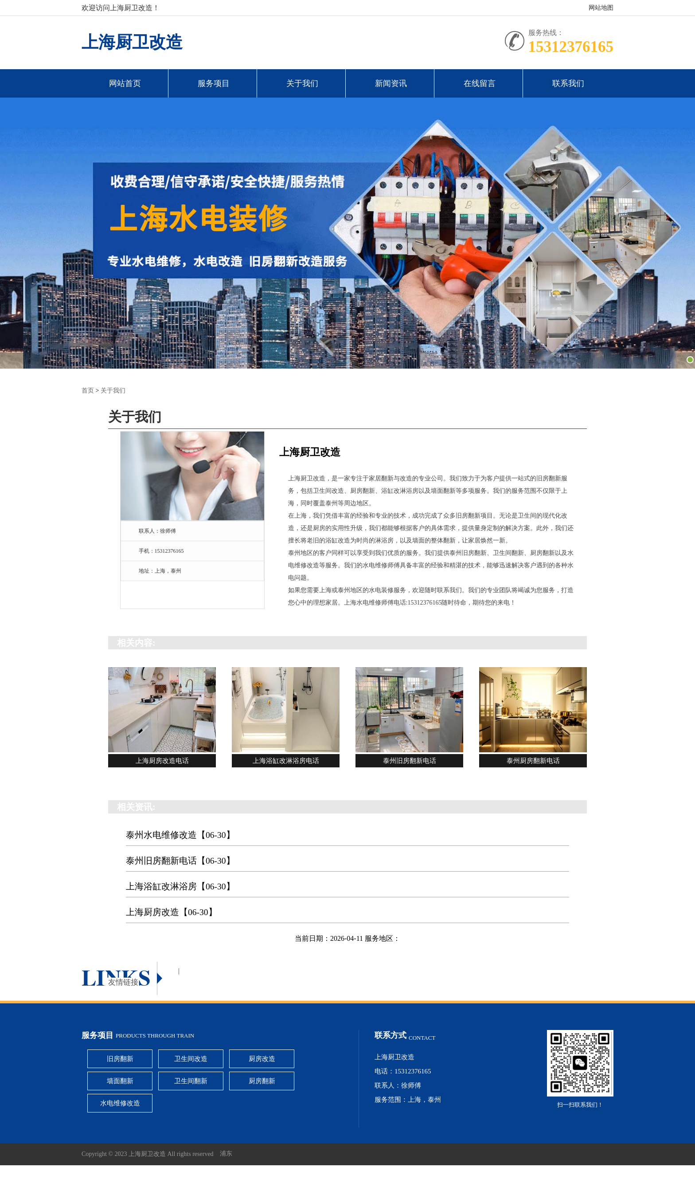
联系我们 (568, 83)
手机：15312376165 (161, 551)
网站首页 (125, 83)
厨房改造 (262, 1058)
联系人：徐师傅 (157, 531)
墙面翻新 (120, 1081)
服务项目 (214, 83)
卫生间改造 (190, 1058)
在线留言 (480, 83)
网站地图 (601, 7)
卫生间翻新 (190, 1081)
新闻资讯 (391, 83)
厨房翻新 (262, 1081)
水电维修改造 (120, 1103)
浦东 (226, 1154)
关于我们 (302, 83)
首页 (88, 390)
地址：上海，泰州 (160, 571)
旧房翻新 (120, 1058)
